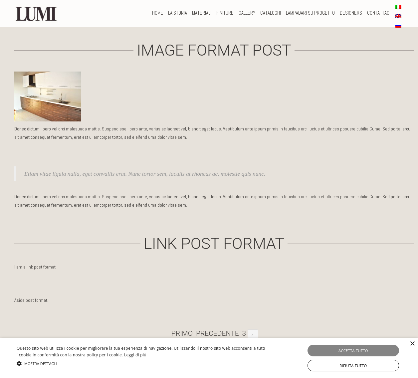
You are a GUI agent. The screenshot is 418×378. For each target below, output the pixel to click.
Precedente (217, 333)
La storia (177, 13)
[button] (142, 363)
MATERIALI (201, 13)
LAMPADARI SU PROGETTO (310, 13)
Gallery (247, 13)
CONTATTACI (378, 13)
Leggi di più (135, 355)
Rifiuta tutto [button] (353, 365)
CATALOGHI (270, 13)
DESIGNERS (351, 13)
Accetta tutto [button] (353, 350)
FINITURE (225, 13)
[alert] (209, 358)
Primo (182, 333)
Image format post (214, 50)
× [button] (412, 343)
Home (157, 13)
